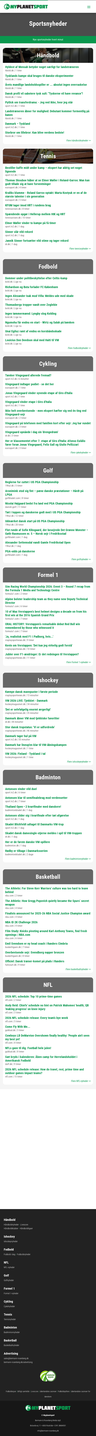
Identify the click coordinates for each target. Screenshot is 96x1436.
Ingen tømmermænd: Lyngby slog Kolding (30, 313)
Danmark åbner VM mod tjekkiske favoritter (32, 718)
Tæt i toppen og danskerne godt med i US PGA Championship (43, 512)
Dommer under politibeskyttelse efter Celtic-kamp (36, 278)
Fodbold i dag (9, 1254)
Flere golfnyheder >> (81, 559)
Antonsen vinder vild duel (21, 789)
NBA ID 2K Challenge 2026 (21, 922)
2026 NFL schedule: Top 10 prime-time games (33, 996)
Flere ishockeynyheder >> (79, 761)
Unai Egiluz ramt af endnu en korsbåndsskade (33, 331)
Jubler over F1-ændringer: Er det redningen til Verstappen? (42, 654)
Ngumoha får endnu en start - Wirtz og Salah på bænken (39, 322)
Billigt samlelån (23, 1391)
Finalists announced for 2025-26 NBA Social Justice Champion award (47, 913)
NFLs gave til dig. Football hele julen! (28, 1048)
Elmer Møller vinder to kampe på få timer (30, 223)
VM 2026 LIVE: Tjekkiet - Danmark (26, 700)
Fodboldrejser (11, 1391)
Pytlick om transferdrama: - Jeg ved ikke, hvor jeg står (39, 102)
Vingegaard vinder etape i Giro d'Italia (28, 402)
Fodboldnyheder (23, 1254)
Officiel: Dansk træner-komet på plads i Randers (34, 961)
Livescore (24, 1224)
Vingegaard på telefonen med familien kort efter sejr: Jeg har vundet (48, 423)
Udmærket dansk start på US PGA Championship (35, 521)
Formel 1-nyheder (11, 1293)
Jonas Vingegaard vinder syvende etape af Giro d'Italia (38, 393)
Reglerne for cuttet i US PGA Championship (32, 482)
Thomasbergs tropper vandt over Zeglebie (31, 305)
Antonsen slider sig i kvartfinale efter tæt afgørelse (37, 815)
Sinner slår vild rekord (19, 232)
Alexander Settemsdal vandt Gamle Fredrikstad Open (38, 542)
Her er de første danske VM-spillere (27, 842)
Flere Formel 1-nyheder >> (78, 662)
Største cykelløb (48, 1191)
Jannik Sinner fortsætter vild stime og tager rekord (37, 240)
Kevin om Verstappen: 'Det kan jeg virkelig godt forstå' (38, 645)
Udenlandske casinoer (48, 1391)
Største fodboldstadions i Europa (48, 1105)
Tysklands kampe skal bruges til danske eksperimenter (39, 76)
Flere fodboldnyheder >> (79, 348)
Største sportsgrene (48, 1134)
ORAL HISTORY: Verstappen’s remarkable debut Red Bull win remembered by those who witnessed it (42, 626)
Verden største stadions (48, 1163)
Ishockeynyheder (11, 1241)
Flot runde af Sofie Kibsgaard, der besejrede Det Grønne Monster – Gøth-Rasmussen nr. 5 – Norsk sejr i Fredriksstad (46, 531)
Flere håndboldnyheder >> (78, 140)
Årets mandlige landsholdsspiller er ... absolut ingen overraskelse (46, 84)
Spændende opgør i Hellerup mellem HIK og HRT (35, 214)
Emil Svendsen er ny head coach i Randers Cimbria (36, 943)
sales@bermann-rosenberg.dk (16, 1358)
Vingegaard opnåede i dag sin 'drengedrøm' (31, 432)
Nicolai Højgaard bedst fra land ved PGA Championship (39, 503)
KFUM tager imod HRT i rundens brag (28, 205)
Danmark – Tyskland (17, 124)
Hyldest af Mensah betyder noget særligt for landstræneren (42, 67)
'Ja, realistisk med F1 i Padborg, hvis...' (29, 636)
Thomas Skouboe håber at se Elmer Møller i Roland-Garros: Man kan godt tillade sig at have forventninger (47, 182)
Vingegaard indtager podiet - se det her (29, 384)
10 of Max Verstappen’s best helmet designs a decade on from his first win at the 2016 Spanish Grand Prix (46, 613)
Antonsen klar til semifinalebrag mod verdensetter (36, 798)
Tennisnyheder (10, 1319)
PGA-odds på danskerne (20, 551)
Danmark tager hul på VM (20, 736)
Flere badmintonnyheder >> (78, 858)
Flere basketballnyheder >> (78, 969)
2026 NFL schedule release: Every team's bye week (36, 1018)
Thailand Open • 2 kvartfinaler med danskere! (33, 806)
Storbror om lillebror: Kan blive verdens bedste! (34, 132)
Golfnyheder (9, 1280)
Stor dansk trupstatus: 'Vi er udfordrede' (30, 727)
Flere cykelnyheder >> (81, 452)
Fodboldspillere (63, 1391)
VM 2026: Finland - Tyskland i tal (25, 754)
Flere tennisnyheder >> (80, 248)
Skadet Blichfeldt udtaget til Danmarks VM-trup (34, 824)
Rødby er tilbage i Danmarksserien (26, 851)
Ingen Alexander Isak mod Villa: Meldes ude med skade (39, 296)
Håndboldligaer (26, 1228)
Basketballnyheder (11, 1345)
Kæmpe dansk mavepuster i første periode (31, 692)
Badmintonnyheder (12, 1332)
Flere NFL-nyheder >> (81, 1081)
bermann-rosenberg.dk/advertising (18, 1362)
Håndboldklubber (11, 1228)
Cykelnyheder (9, 1306)
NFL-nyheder (9, 1267)
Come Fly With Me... (17, 1027)
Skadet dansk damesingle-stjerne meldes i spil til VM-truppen (43, 833)
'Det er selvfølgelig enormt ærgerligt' (28, 709)
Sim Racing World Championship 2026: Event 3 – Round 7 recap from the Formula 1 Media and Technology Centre (47, 588)
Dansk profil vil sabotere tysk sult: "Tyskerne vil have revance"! (44, 93)
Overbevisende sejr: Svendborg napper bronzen (34, 952)
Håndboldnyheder (11, 1224)
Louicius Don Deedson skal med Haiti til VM (32, 340)
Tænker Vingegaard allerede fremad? (28, 375)
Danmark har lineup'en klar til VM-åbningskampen (36, 745)
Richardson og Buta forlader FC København (31, 287)
